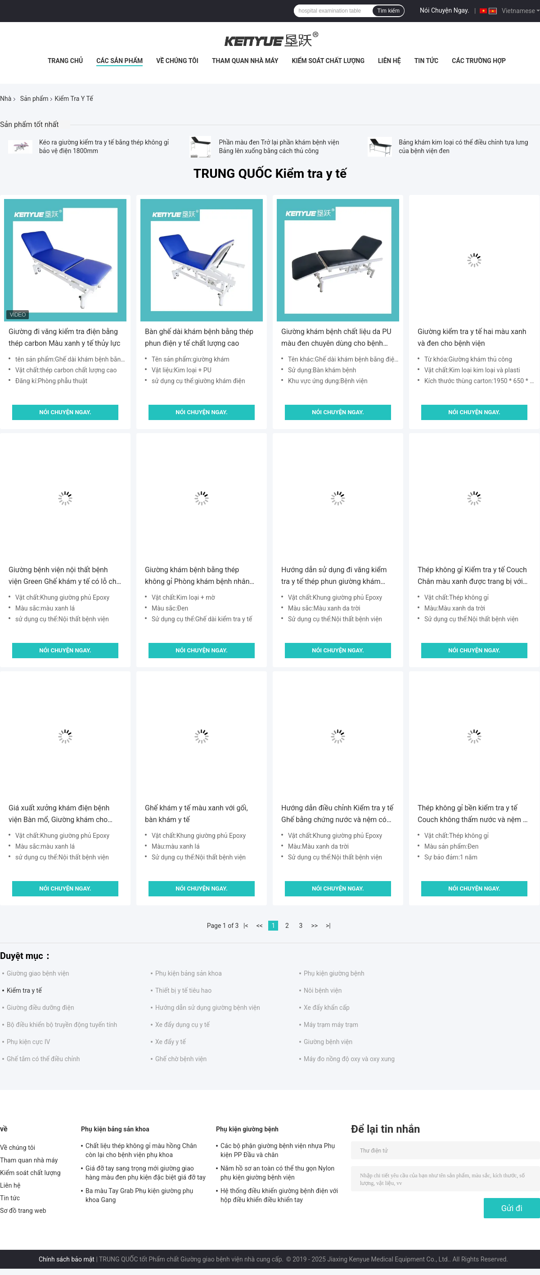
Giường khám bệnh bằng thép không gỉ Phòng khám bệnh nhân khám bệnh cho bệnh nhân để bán (199, 576)
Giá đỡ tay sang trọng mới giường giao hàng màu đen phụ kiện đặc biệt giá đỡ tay (146, 1173)
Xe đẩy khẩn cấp (327, 1007)
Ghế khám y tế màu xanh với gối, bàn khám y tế (196, 814)
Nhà (5, 98)
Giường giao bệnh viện (38, 973)
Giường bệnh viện (328, 1041)
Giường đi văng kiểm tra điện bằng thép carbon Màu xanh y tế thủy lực (64, 337)
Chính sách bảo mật (66, 1259)
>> (314, 925)
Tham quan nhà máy (245, 60)
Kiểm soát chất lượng (328, 60)
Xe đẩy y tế (170, 1041)
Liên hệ (389, 60)
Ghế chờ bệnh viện (181, 1058)
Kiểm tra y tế (24, 990)
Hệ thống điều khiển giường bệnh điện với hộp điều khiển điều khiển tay (279, 1195)
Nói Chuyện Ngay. (444, 10)
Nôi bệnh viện (323, 990)
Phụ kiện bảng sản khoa (188, 973)
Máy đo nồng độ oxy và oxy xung (349, 1058)
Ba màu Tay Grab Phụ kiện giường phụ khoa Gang (139, 1195)
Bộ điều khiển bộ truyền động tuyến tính (62, 1024)
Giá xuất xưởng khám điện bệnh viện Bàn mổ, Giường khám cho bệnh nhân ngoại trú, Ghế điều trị (60, 815)
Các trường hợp (479, 60)
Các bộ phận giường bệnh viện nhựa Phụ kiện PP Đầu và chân (277, 1150)
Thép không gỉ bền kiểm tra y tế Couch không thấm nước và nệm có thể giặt (474, 815)
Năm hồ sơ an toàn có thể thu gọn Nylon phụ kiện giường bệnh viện (277, 1173)
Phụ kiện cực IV (28, 1041)
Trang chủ (65, 60)
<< (259, 925)
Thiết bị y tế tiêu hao (183, 990)
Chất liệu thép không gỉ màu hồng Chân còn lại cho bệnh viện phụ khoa (141, 1150)
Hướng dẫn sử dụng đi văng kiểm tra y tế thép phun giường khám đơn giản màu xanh (334, 576)
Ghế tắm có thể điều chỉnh (43, 1058)
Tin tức (426, 60)
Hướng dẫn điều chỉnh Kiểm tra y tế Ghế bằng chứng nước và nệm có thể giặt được (337, 815)
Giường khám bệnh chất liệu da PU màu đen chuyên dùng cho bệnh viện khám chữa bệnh (336, 338)
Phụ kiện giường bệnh (334, 973)
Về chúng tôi (177, 60)
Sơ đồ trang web (23, 1210)
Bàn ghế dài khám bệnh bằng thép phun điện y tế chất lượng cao (199, 337)
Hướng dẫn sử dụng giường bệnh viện (207, 1007)
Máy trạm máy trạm (331, 1024)
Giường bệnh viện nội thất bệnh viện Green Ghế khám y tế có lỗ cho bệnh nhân (65, 576)
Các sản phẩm (119, 60)
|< (245, 925)
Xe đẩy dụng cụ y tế (182, 1024)
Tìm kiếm (388, 11)
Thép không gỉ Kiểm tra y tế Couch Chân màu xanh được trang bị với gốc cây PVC (472, 576)
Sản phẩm (34, 98)
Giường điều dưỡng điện (40, 1007)
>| (328, 925)
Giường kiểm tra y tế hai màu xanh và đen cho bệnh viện (472, 337)
